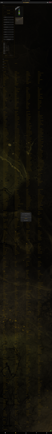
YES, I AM (26, 218)
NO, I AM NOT (26, 220)
